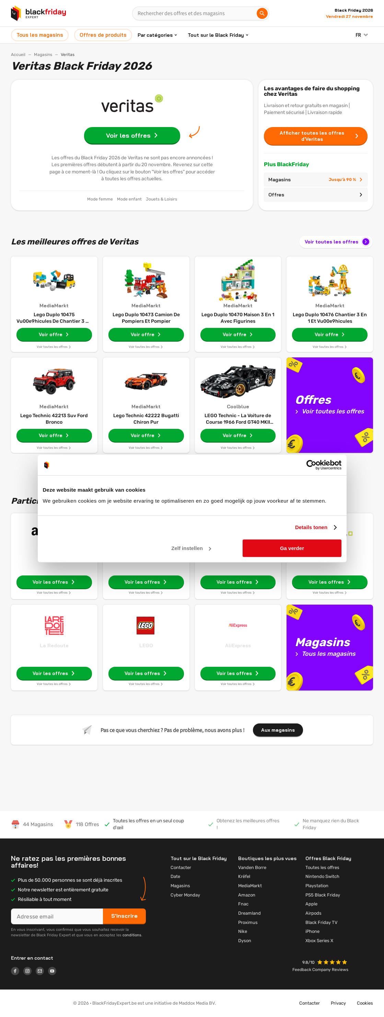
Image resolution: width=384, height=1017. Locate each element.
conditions (132, 935)
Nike (242, 931)
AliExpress (238, 645)
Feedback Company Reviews (320, 969)
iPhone (312, 931)
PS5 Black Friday (322, 895)
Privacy (338, 1003)
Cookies (365, 1003)
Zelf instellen (191, 548)
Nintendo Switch (322, 876)
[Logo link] (17, 972)
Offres (315, 195)
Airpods (313, 913)
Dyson (244, 940)
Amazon (246, 895)
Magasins (43, 54)
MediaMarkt (250, 885)
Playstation (316, 885)
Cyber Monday (185, 895)
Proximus (248, 922)
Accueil (18, 54)
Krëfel (244, 876)
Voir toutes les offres (338, 242)
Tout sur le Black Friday (216, 35)
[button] (332, 963)
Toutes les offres (322, 867)
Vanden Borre (252, 867)
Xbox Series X (319, 940)
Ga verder (292, 548)
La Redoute (54, 645)
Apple (311, 903)
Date (175, 876)
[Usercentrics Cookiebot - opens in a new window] (311, 465)
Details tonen (311, 527)
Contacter (181, 867)
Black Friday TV (321, 922)
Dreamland (249, 913)
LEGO (146, 645)
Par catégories (155, 35)
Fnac (243, 903)
